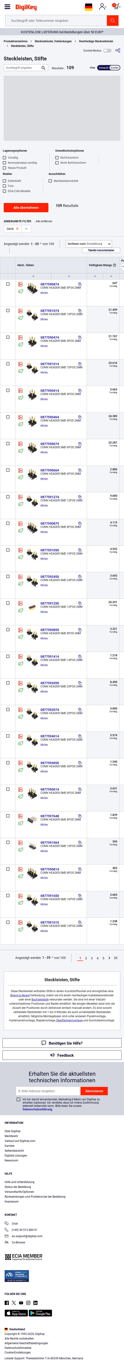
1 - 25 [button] (35, 244)
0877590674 (49, 444)
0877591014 (49, 364)
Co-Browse (15, 1243)
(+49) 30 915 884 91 (21, 1230)
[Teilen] (117, 50)
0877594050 (49, 763)
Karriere (9, 1145)
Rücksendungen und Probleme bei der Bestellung (35, 1196)
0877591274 (49, 497)
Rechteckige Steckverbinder (96, 41)
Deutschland (15, 1329)
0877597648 (49, 816)
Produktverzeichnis (16, 41)
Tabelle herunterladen (101, 250)
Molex (44, 292)
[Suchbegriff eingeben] (22, 68)
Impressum (12, 1201)
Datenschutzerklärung (37, 1109)
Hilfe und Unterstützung (19, 1182)
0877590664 (49, 470)
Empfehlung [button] (85, 243)
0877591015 (49, 922)
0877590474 (49, 337)
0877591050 (49, 550)
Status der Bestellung (18, 1187)
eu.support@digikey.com (24, 1236)
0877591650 (49, 896)
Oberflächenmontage (69, 1020)
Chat (11, 1224)
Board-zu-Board (20, 995)
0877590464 (49, 417)
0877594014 (49, 736)
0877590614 (49, 789)
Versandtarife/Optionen (19, 1191)
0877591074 (49, 311)
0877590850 (49, 630)
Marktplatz (11, 1136)
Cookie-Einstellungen (18, 1352)
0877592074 (49, 710)
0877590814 (49, 869)
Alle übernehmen (26, 207)
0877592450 (49, 577)
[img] (26, 8)
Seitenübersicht (14, 1150)
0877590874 (49, 284)
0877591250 (49, 603)
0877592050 (49, 683)
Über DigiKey (13, 1131)
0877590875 (49, 523)
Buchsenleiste (40, 999)
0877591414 (49, 656)
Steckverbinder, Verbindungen (53, 41)
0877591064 (49, 842)
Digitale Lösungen (16, 1155)
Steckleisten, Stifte (22, 46)
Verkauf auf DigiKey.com (20, 1141)
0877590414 (49, 390)
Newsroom (11, 1160)
